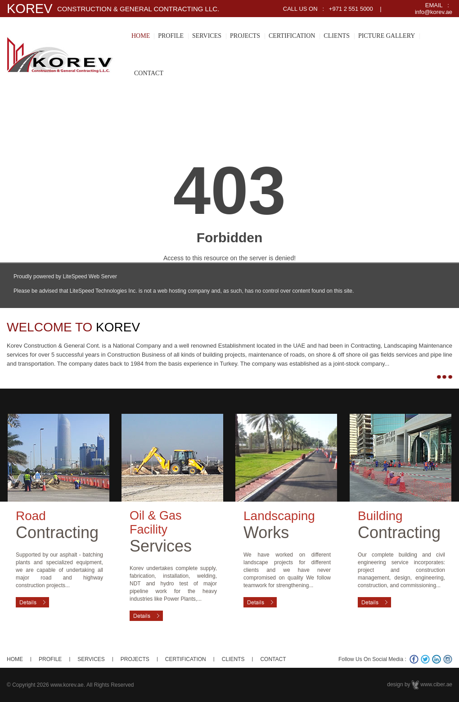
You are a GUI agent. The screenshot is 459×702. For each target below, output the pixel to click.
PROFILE (171, 35)
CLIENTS (337, 35)
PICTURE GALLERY (386, 35)
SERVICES (206, 35)
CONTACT (148, 73)
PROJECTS (245, 35)
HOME (140, 35)
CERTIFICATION (292, 35)
